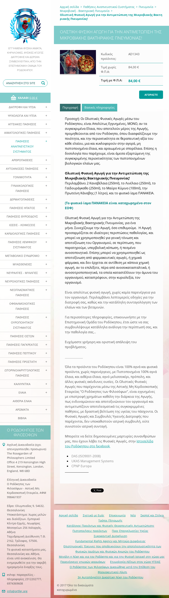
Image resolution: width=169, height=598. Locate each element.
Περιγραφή (70, 107)
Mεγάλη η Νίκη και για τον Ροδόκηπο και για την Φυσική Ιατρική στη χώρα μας (112, 557)
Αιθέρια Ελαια (22, 401)
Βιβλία (22, 418)
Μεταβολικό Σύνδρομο (22, 256)
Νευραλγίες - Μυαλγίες (22, 273)
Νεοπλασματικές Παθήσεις (22, 292)
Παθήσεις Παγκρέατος (22, 345)
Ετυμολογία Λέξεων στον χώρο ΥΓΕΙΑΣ (135, 562)
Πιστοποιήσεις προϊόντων (89, 531)
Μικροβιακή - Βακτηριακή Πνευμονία (84, 11)
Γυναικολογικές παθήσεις (22, 188)
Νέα (133, 515)
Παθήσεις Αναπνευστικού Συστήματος (22, 146)
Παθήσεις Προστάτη (22, 362)
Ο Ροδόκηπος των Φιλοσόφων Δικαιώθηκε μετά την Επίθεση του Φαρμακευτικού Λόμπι (112, 569)
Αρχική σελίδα (69, 7)
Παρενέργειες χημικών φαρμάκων (82, 562)
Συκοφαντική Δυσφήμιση (110, 536)
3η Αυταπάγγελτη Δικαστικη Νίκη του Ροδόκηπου (110, 577)
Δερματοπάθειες (22, 199)
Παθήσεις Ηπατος (22, 208)
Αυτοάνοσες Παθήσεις (22, 168)
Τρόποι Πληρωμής (110, 520)
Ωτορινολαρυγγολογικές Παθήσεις (22, 372)
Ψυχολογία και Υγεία (22, 115)
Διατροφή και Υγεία (22, 107)
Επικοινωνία (117, 515)
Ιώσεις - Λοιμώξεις (22, 225)
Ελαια (22, 392)
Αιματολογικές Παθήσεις (22, 133)
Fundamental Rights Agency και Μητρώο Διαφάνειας (110, 541)
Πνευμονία (146, 7)
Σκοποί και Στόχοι (152, 515)
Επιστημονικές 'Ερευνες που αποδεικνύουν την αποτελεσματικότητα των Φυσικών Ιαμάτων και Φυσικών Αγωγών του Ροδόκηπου (112, 548)
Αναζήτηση (43, 83)
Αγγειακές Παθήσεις (22, 124)
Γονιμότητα (22, 177)
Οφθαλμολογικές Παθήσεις (22, 306)
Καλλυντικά (22, 384)
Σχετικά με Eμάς (93, 515)
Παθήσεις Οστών (22, 336)
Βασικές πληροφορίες (99, 107)
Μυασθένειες (22, 264)
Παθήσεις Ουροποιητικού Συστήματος (22, 322)
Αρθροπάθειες (22, 160)
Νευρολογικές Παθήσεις (22, 281)
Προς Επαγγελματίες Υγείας (130, 531)
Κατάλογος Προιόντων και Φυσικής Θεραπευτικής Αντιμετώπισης (110, 526)
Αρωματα (22, 409)
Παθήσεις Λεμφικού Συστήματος (22, 244)
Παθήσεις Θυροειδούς (22, 216)
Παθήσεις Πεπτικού (22, 353)
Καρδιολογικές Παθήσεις (22, 233)
